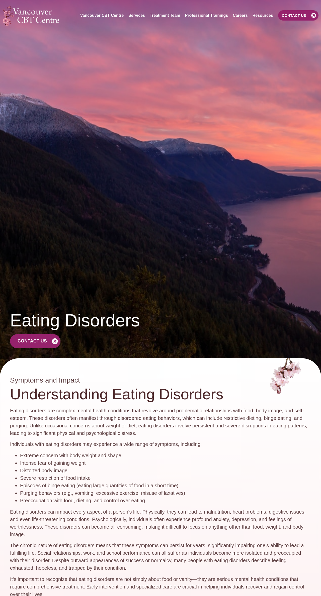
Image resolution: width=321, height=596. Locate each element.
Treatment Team (165, 15)
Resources (263, 15)
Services (136, 15)
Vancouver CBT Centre (102, 15)
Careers (240, 15)
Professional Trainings (206, 15)
